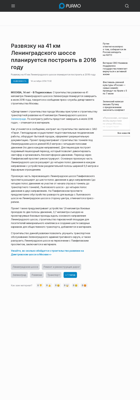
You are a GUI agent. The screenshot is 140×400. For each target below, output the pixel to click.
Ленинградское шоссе (25, 266)
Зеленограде (18, 118)
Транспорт (53, 275)
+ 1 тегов (70, 275)
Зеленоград (19, 275)
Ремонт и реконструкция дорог (61, 266)
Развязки (37, 275)
